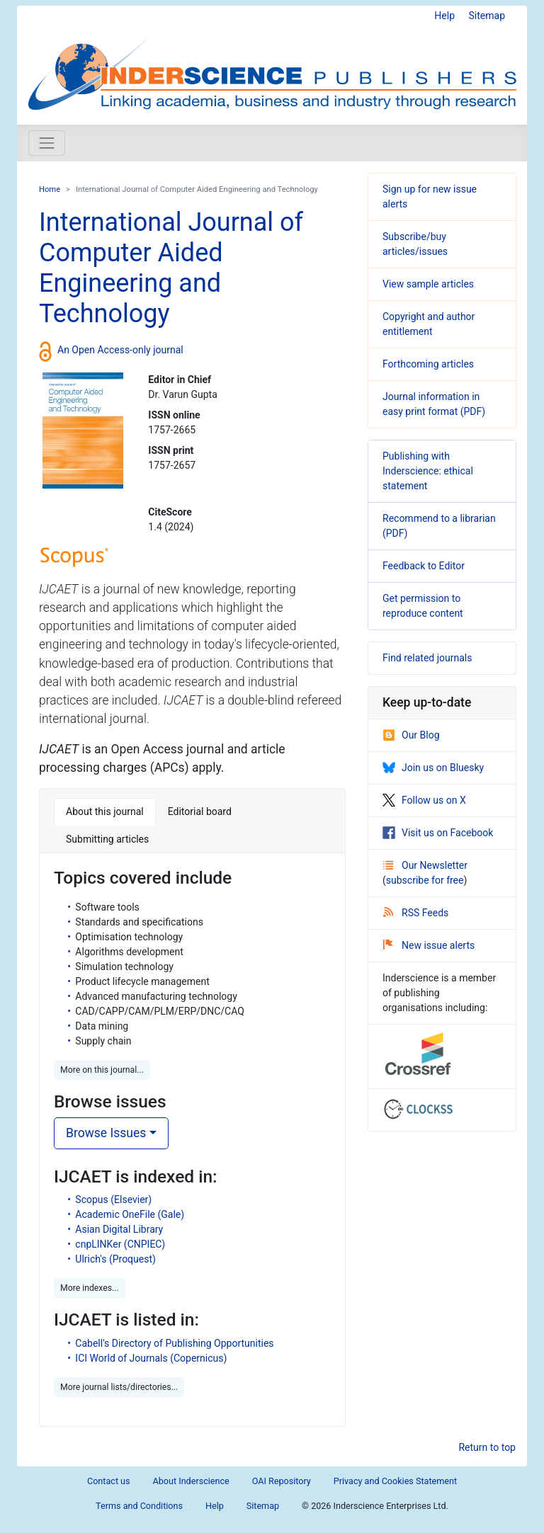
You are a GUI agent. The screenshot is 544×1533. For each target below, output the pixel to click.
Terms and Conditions (139, 1505)
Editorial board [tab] (200, 811)
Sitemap (487, 15)
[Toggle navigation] (46, 143)
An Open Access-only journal (120, 349)
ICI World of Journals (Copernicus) (151, 1358)
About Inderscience (191, 1481)
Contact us (108, 1481)
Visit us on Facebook (437, 832)
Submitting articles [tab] (107, 839)
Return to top (487, 1447)
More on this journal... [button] (102, 1070)
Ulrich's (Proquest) (115, 1259)
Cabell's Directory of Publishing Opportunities (174, 1343)
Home (49, 189)
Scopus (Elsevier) (113, 1199)
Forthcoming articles (428, 364)
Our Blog (411, 735)
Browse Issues (106, 1133)
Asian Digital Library (119, 1229)
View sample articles (428, 284)
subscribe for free (425, 880)
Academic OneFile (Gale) (129, 1214)
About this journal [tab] (105, 811)
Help (444, 15)
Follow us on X (424, 800)
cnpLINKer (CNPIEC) (120, 1244)
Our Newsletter (425, 865)
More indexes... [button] (89, 1288)
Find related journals (427, 657)
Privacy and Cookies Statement (395, 1481)
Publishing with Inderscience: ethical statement (427, 470)
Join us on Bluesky (433, 767)
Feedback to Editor (423, 565)
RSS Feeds (415, 912)
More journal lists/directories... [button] (119, 1387)
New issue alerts (429, 945)
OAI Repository (281, 1481)
